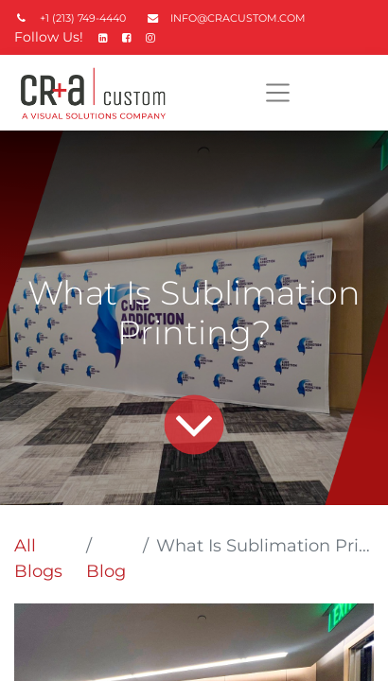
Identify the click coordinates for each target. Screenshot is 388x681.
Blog (106, 571)
